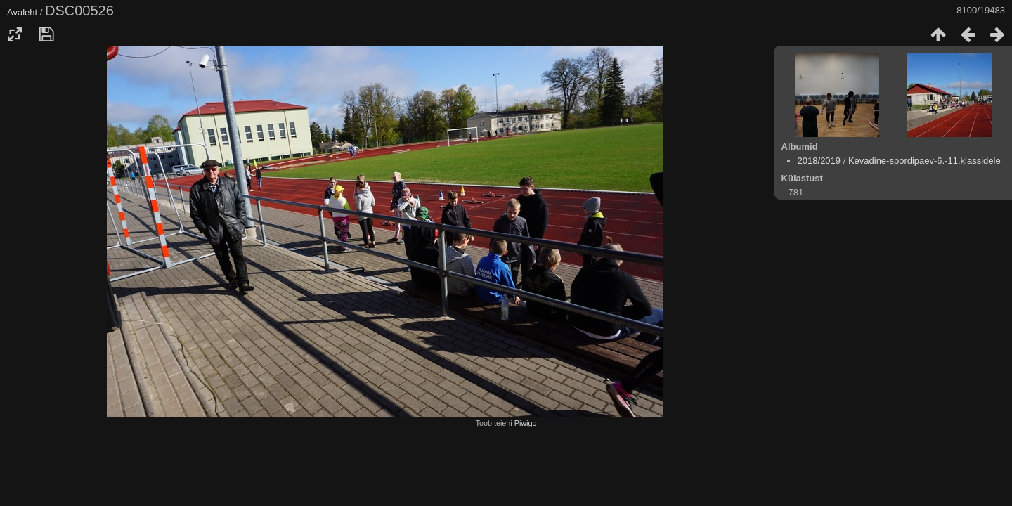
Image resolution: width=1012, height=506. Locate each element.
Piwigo (525, 423)
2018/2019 (819, 160)
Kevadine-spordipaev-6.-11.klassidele (924, 160)
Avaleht (22, 12)
